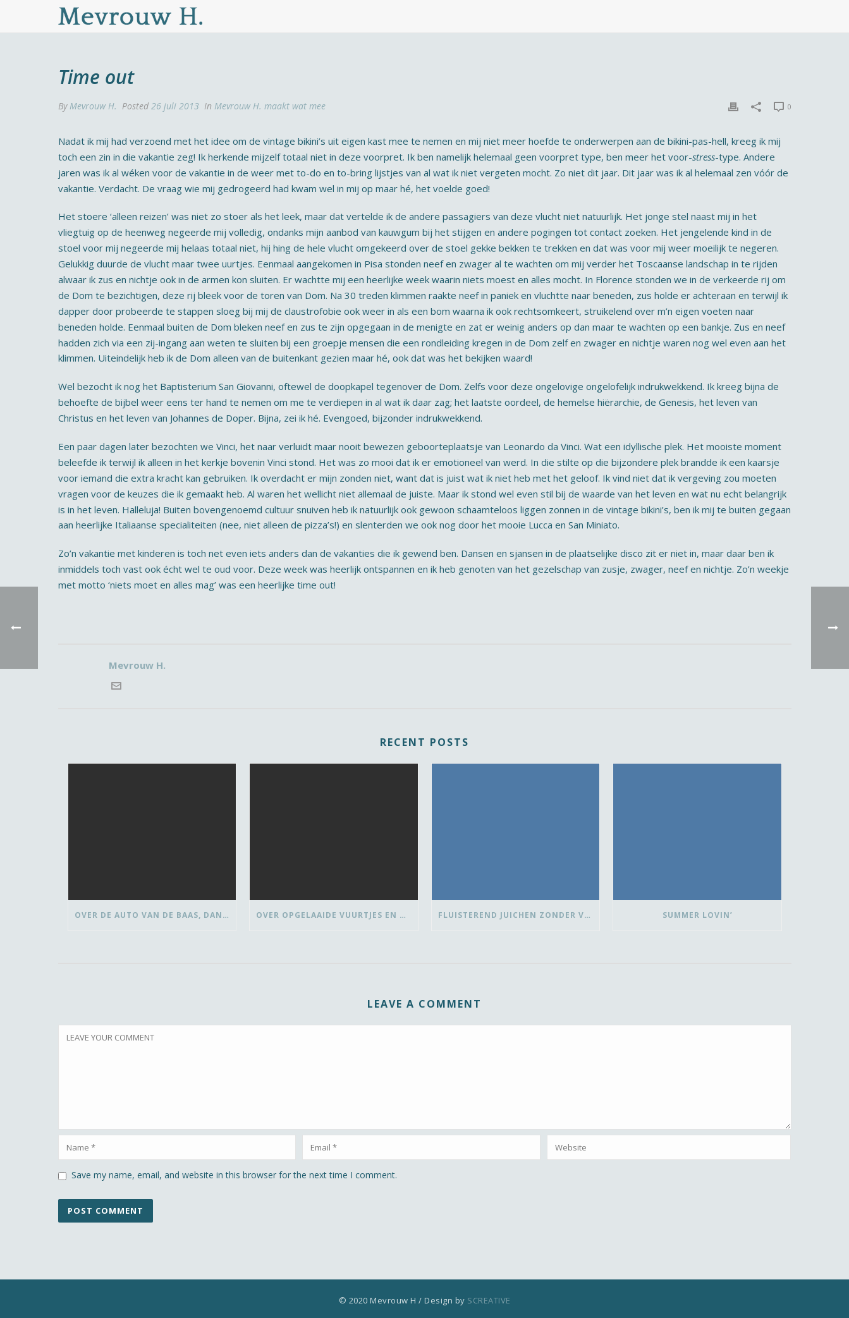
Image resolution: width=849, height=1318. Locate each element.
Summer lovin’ (698, 915)
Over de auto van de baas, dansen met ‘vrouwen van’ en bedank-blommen (155, 915)
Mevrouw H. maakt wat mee (270, 106)
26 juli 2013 (175, 106)
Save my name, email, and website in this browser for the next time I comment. (234, 1175)
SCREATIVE (489, 1300)
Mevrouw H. (93, 106)
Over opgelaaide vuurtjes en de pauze (337, 915)
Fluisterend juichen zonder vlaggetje (519, 915)
